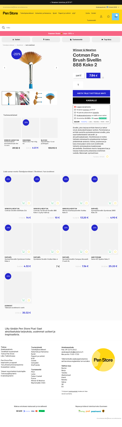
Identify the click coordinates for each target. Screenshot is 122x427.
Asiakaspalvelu (101, 7)
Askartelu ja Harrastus (43, 13)
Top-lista (107, 40)
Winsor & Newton (84, 50)
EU (62, 387)
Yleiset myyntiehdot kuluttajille (13, 371)
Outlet (93, 13)
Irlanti (63, 377)
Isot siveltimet (30, 45)
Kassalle (91, 100)
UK (62, 384)
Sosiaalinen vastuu (8, 367)
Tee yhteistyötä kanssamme (12, 365)
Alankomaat (66, 375)
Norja (63, 370)
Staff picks (35, 365)
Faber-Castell (36, 376)
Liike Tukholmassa (8, 356)
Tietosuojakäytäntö (8, 374)
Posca (33, 378)
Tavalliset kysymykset (9, 351)
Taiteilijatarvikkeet (27, 13)
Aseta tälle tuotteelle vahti (91, 93)
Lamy (33, 374)
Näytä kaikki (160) (38, 383)
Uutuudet (35, 363)
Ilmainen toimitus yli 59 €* (61, 2)
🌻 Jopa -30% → (67, 33)
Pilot (33, 372)
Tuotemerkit (91, 20)
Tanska (64, 373)
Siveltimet (20, 45)
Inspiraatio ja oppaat (9, 363)
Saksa (63, 382)
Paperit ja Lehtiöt (64, 13)
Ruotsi (63, 368)
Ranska (64, 380)
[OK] (61, 27)
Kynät (55, 13)
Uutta (88, 13)
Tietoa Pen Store (7, 354)
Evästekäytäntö (7, 376)
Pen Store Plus (6, 360)
